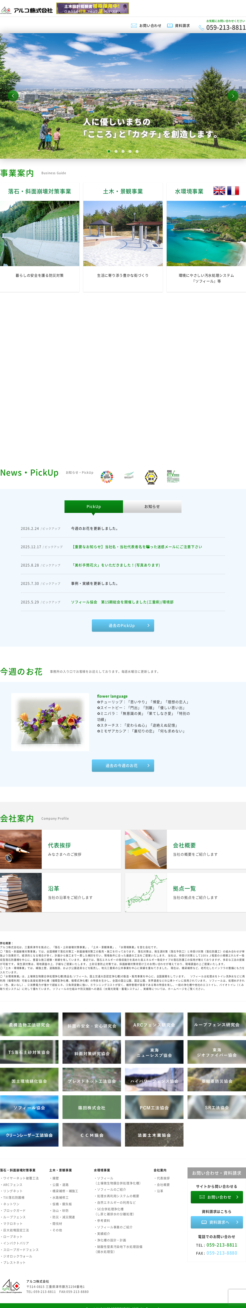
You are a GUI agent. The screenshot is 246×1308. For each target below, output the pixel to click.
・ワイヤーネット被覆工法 (19, 1178)
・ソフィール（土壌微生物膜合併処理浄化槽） (118, 1180)
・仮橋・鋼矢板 (60, 1204)
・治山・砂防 (59, 1210)
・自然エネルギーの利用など (115, 1202)
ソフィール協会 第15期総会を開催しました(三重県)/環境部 (122, 601)
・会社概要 (162, 1184)
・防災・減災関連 (62, 1217)
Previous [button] (13, 95)
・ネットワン (10, 1204)
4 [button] (130, 151)
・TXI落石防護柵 (12, 1197)
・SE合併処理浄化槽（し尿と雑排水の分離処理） (115, 1211)
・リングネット (11, 1191)
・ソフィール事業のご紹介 (113, 1227)
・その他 (55, 1230)
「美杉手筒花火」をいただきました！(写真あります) (115, 564)
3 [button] (123, 151)
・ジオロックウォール (16, 1256)
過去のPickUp (122, 625)
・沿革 (158, 1191)
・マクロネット (11, 1223)
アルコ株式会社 (37, 1281)
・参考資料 (102, 1220)
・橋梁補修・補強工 (63, 1191)
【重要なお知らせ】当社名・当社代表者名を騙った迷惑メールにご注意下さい (136, 546)
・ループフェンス (13, 1217)
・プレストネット (13, 1262)
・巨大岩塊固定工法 (14, 1230)
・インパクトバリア (14, 1243)
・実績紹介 (102, 1233)
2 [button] (115, 151)
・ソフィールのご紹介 (110, 1189)
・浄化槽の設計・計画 (110, 1240)
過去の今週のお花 (122, 765)
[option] (123, 96)
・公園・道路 (59, 1184)
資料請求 (182, 25)
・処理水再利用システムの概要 (116, 1196)
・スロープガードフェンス (19, 1249)
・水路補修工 (59, 1197)
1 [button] (108, 151)
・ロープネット (11, 1236)
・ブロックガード (13, 1210)
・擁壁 (54, 1178)
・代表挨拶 (162, 1178)
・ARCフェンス (11, 1184)
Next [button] (232, 95)
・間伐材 (55, 1223)
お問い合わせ (150, 25)
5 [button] (137, 151)
